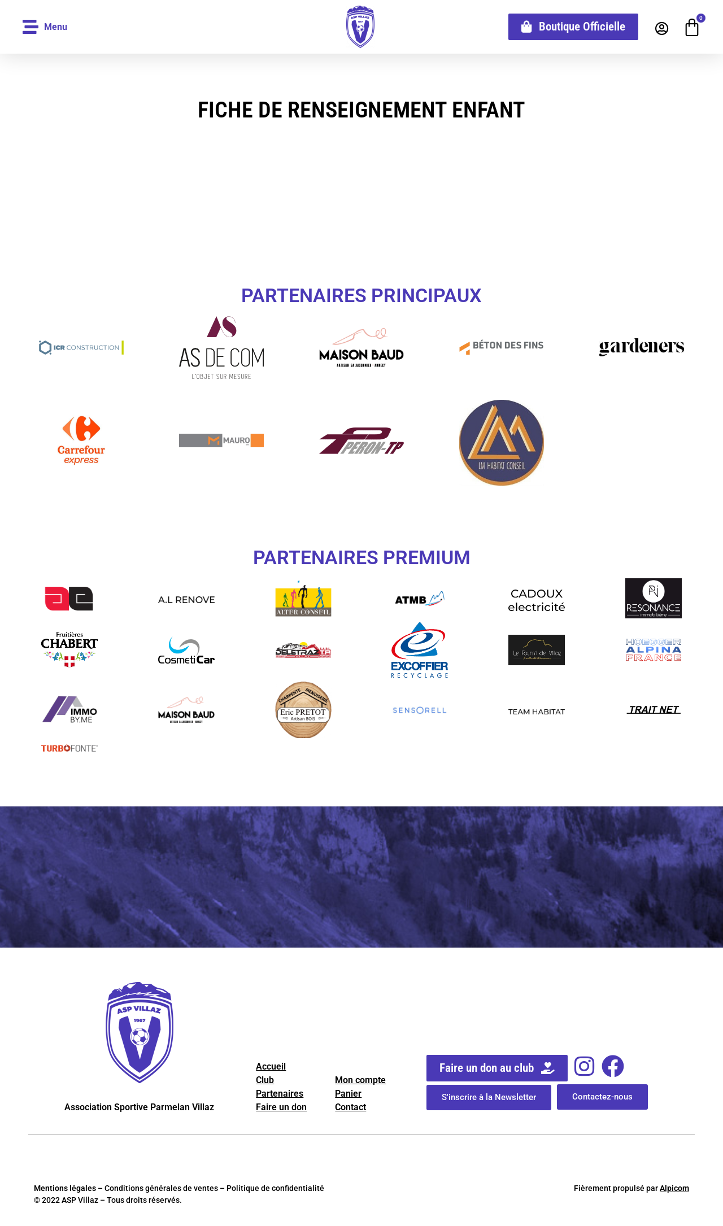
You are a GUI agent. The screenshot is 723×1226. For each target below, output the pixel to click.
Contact (350, 1107)
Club (265, 1080)
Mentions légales (65, 1188)
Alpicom (674, 1188)
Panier (348, 1093)
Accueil (271, 1066)
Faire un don (281, 1107)
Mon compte (360, 1080)
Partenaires (279, 1093)
